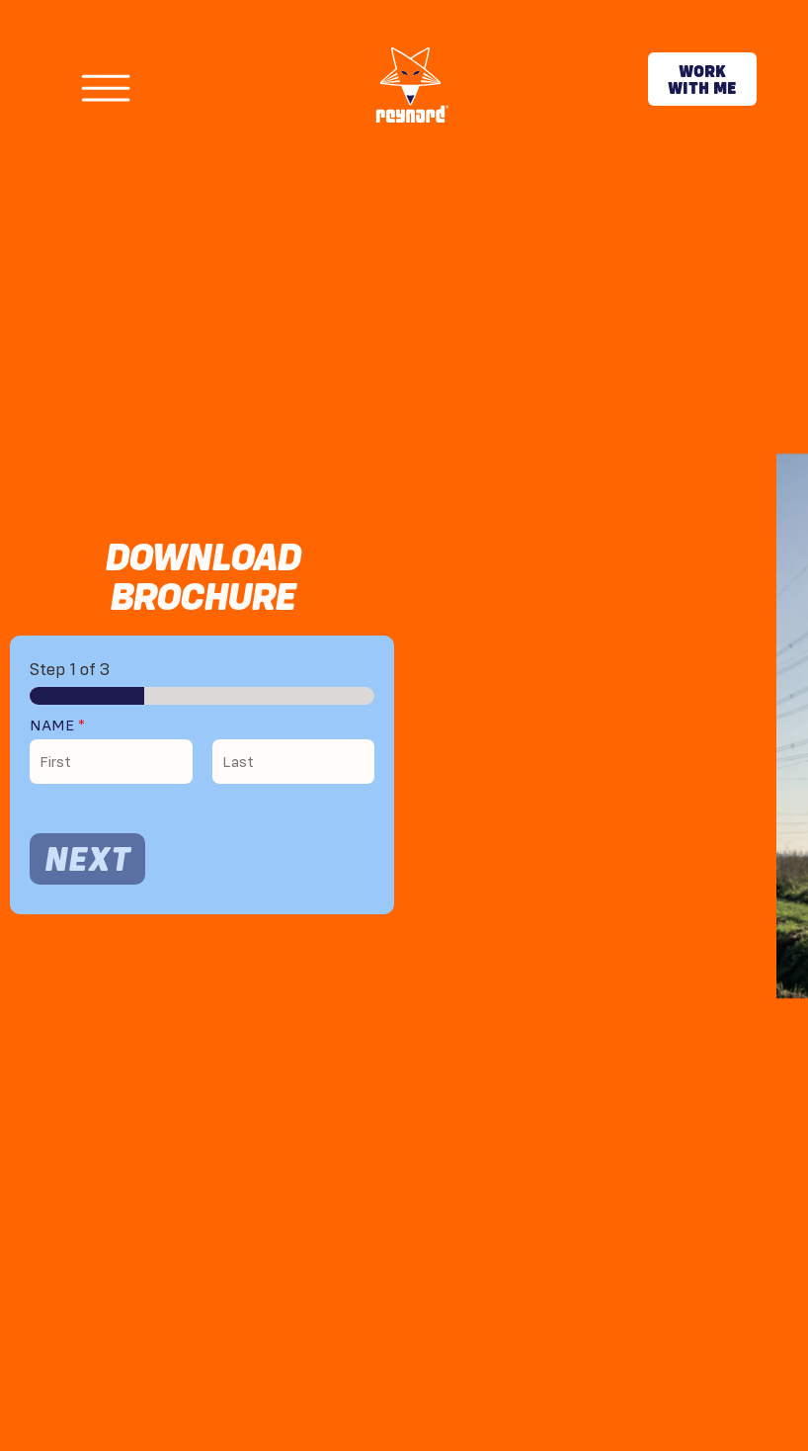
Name (57, 724)
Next (87, 858)
